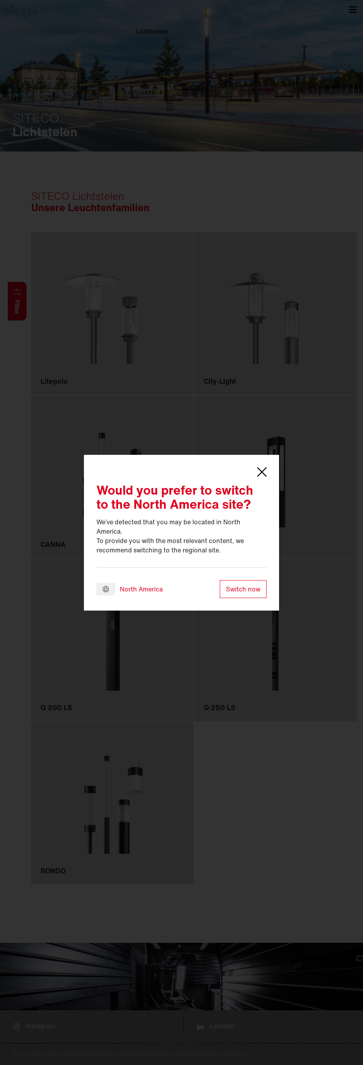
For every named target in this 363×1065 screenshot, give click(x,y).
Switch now (243, 589)
